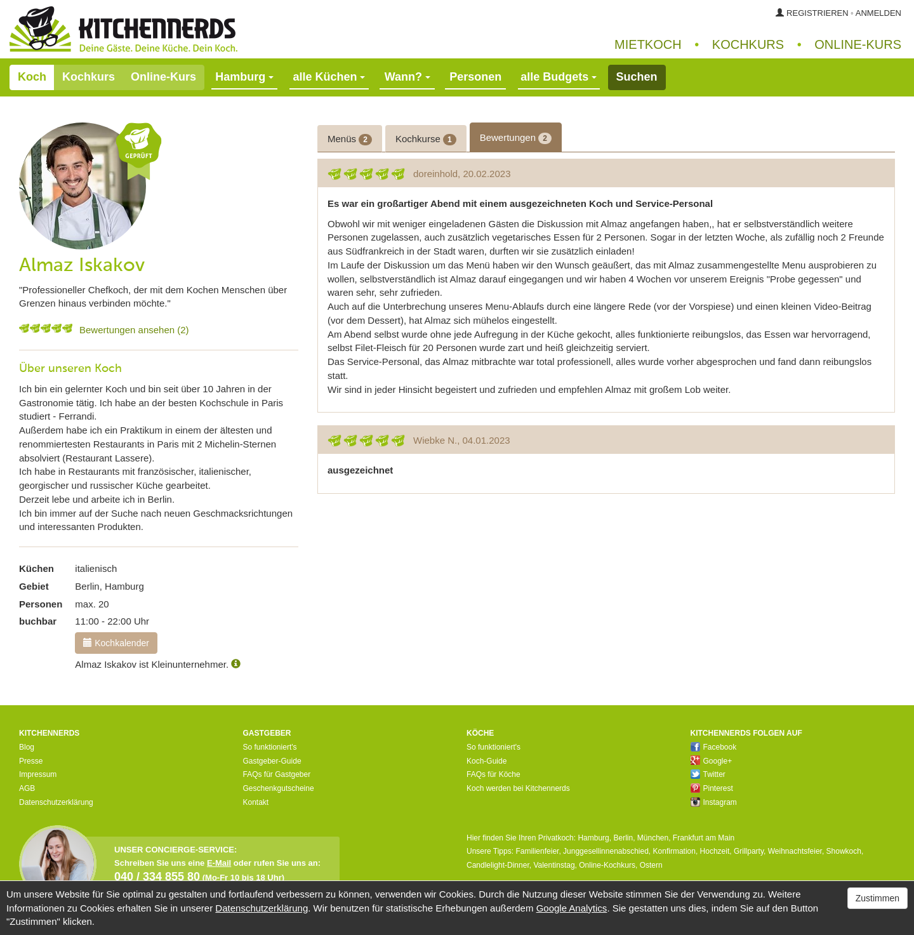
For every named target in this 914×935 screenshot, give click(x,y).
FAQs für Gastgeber (277, 774)
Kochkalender (116, 643)
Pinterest (712, 788)
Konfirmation (674, 851)
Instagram (714, 802)
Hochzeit (715, 851)
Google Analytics (571, 908)
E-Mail (219, 863)
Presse (31, 761)
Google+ (711, 761)
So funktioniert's (270, 747)
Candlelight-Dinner (498, 865)
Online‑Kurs (857, 44)
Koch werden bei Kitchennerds (518, 788)
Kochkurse (425, 139)
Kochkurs (748, 44)
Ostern (651, 865)
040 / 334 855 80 (157, 876)
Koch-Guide (487, 761)
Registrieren (817, 13)
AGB (27, 788)
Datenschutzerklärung (56, 802)
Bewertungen (516, 138)
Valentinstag (553, 865)
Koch (32, 76)
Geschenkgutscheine (278, 788)
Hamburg (593, 837)
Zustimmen (877, 898)
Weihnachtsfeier (795, 851)
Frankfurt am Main (703, 837)
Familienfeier (537, 851)
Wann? (407, 76)
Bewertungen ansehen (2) (134, 329)
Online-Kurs (163, 76)
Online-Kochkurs (607, 865)
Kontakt (256, 802)
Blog (26, 747)
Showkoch (843, 851)
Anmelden (878, 13)
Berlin (623, 837)
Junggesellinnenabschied (606, 851)
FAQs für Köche (493, 774)
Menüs (350, 139)
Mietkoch (648, 44)
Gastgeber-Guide (272, 761)
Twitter (708, 774)
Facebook (714, 747)
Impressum (37, 774)
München (652, 837)
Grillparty (749, 851)
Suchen (637, 76)
